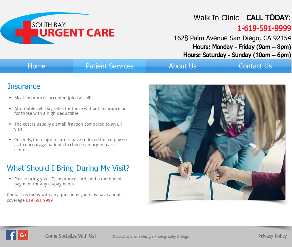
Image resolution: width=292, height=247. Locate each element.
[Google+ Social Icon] (23, 235)
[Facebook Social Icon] (11, 235)
